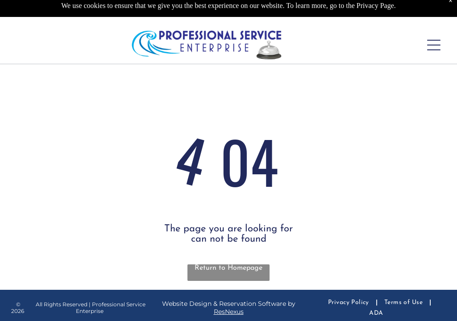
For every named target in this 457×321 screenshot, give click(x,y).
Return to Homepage (228, 268)
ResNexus (229, 312)
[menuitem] (349, 302)
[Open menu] (433, 45)
